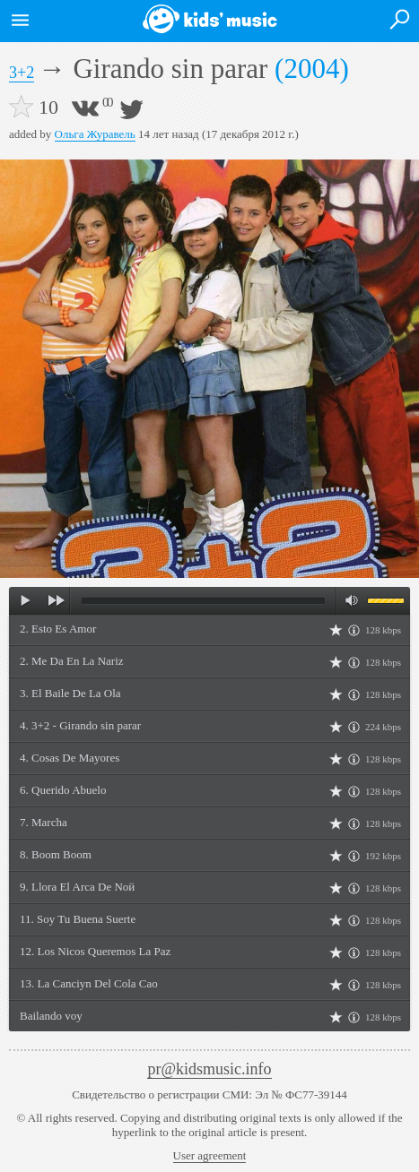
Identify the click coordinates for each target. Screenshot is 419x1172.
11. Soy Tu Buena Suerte (77, 919)
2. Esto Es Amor (58, 628)
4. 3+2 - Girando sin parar (80, 725)
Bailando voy (51, 1015)
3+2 (21, 73)
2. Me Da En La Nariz (72, 661)
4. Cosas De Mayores (69, 757)
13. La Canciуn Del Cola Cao (89, 983)
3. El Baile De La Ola (70, 693)
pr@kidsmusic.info (209, 1069)
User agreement (210, 1155)
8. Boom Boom (56, 854)
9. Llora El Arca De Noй (77, 886)
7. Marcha (43, 822)
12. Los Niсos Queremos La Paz (95, 951)
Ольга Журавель (95, 134)
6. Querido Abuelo (63, 790)
